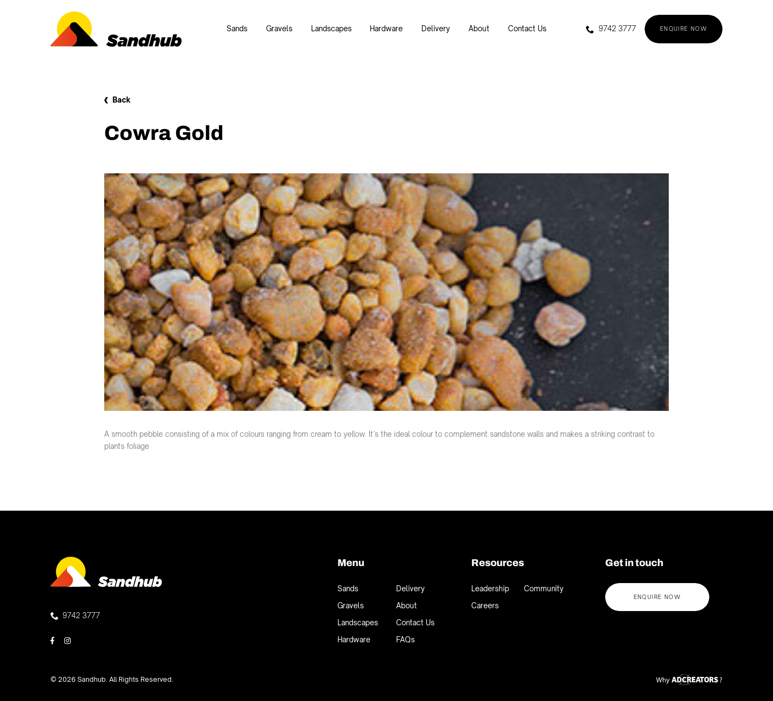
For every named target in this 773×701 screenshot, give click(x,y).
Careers (485, 605)
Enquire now (684, 28)
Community (543, 588)
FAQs (405, 639)
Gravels (279, 28)
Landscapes (331, 28)
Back (117, 100)
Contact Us (527, 28)
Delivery (435, 28)
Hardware (386, 28)
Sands (237, 28)
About (479, 28)
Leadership (490, 588)
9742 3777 (610, 28)
